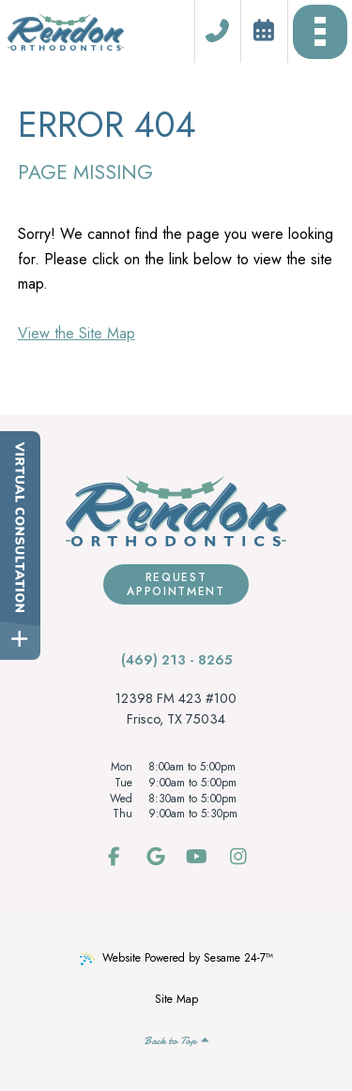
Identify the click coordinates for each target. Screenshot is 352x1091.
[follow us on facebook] (114, 857)
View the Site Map (76, 333)
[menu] (320, 31)
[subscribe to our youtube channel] (197, 857)
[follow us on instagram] (238, 857)
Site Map (176, 999)
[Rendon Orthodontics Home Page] (66, 31)
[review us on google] (155, 857)
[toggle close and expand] (20, 640)
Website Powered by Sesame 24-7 (176, 957)
